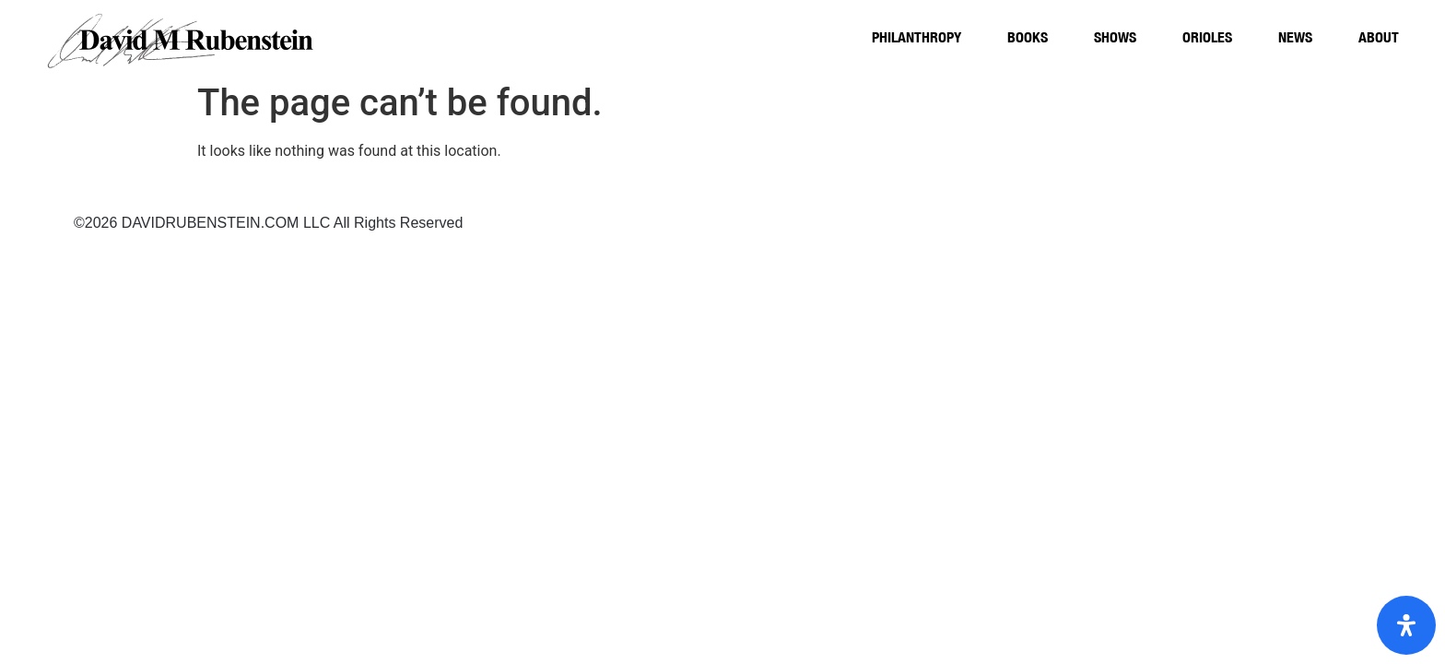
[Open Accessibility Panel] (1406, 625)
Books (1027, 37)
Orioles (1207, 37)
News (1295, 37)
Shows (1115, 37)
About (1378, 37)
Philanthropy (916, 37)
